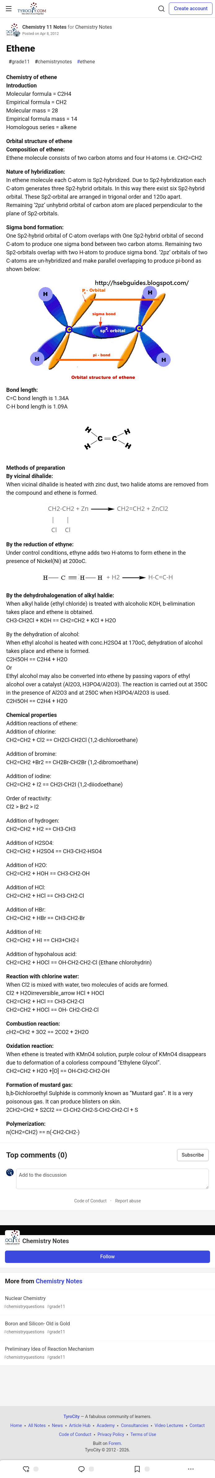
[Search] (161, 8)
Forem (114, 1443)
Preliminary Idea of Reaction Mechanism (107, 1353)
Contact (197, 1425)
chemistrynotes (53, 62)
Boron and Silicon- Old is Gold (107, 1328)
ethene (86, 62)
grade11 (19, 62)
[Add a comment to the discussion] (112, 1179)
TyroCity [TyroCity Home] (72, 1416)
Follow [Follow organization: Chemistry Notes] (107, 1257)
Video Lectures (169, 1425)
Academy (106, 1425)
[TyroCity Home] (31, 8)
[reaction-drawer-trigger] (30, 1469)
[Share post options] (191, 1469)
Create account (191, 8)
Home (16, 1425)
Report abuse (128, 1200)
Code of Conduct (90, 1200)
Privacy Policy (111, 1434)
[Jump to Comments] (85, 1469)
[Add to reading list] (141, 1469)
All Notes (37, 1425)
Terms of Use (143, 1434)
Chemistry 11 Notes (44, 27)
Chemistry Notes (93, 27)
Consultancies (134, 1425)
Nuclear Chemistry (107, 1302)
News (57, 1425)
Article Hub (79, 1425)
